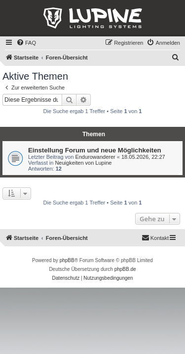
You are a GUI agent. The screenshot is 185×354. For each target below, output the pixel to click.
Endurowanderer (95, 157)
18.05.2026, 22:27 (143, 157)
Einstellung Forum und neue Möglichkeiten (94, 150)
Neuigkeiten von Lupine (83, 163)
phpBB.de (125, 269)
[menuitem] (26, 43)
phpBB (67, 260)
